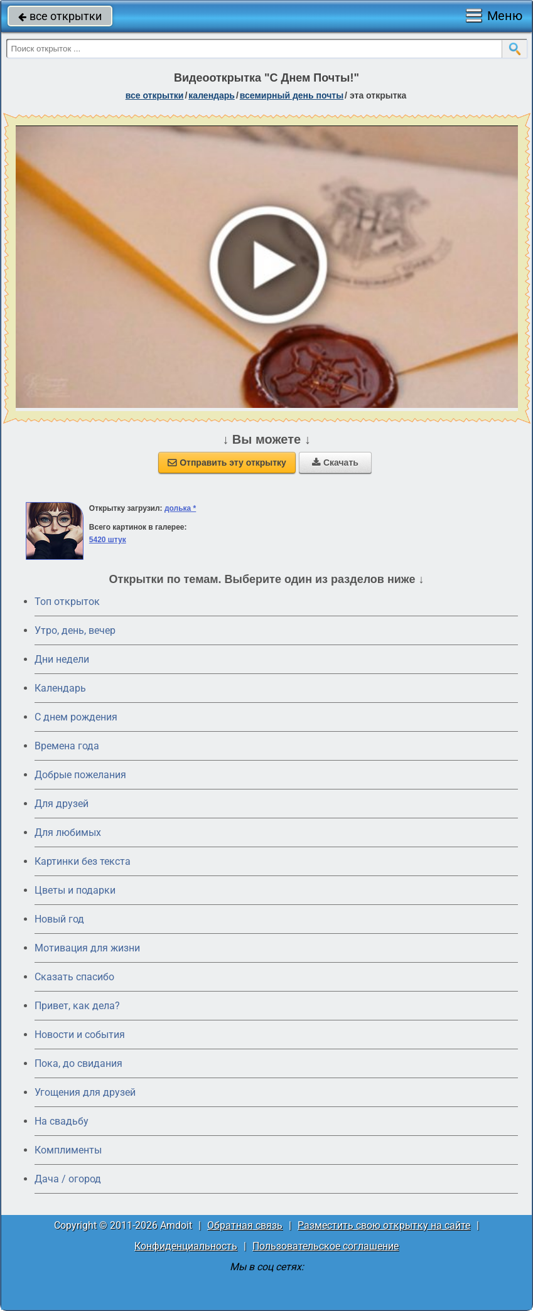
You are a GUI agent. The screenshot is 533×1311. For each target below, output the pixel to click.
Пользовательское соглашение (325, 1246)
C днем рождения (76, 717)
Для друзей (62, 804)
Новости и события (80, 1035)
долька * (180, 508)
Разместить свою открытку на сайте (384, 1225)
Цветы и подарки (75, 890)
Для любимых (68, 832)
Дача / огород (68, 1179)
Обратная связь (245, 1225)
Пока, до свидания (78, 1063)
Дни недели (62, 659)
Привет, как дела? (77, 1006)
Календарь (211, 95)
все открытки (60, 16)
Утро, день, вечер (75, 630)
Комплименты (68, 1150)
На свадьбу (62, 1121)
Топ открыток (67, 601)
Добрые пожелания (80, 775)
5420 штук (107, 539)
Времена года (67, 746)
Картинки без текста (83, 861)
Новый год (59, 919)
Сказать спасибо (74, 977)
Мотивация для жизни (87, 948)
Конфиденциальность (185, 1246)
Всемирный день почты (291, 95)
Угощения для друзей (85, 1092)
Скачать (335, 463)
